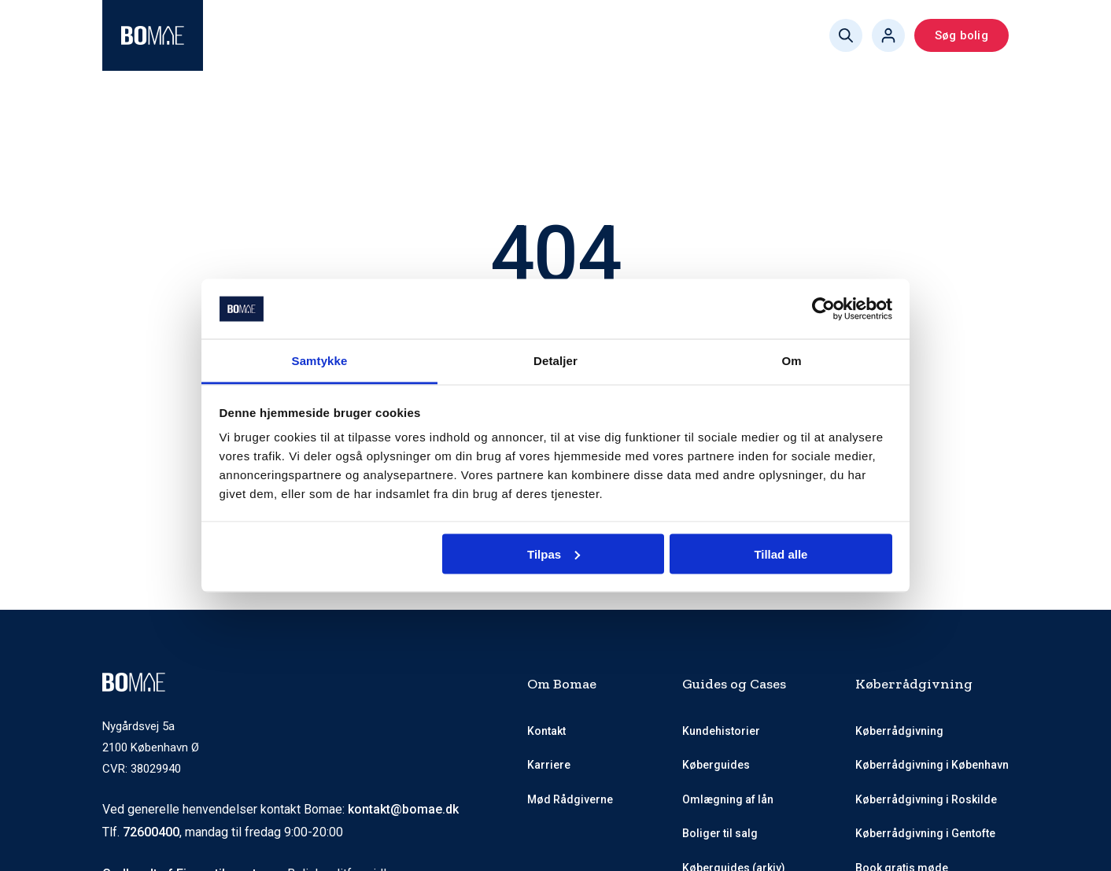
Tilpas (553, 553)
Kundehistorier (721, 731)
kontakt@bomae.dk (403, 809)
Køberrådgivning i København (932, 764)
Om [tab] (791, 360)
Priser (519, 35)
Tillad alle (780, 553)
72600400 (151, 832)
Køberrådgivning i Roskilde (926, 799)
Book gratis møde (716, 35)
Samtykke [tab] (320, 360)
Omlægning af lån (727, 799)
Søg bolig (961, 35)
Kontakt (546, 731)
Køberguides (600, 35)
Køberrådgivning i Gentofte (925, 833)
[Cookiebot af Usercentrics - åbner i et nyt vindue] (823, 309)
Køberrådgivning (280, 35)
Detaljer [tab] (555, 360)
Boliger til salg (720, 833)
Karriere (548, 764)
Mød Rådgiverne (426, 35)
